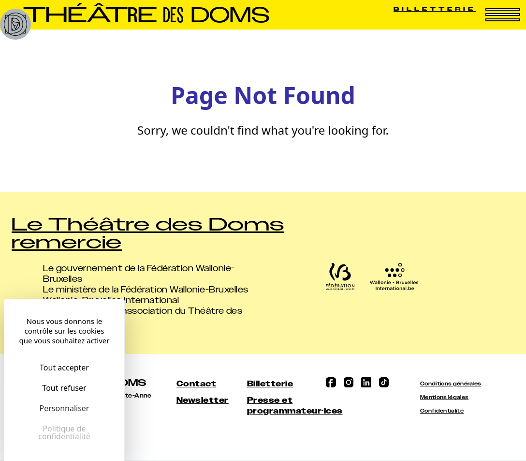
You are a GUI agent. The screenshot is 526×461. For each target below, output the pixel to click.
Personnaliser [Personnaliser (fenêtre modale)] (64, 408)
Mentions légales (444, 397)
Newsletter (202, 400)
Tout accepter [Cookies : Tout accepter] (64, 367)
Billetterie (435, 9)
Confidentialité (442, 411)
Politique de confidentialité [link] (64, 432)
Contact (196, 383)
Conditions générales (451, 384)
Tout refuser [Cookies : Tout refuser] (64, 388)
